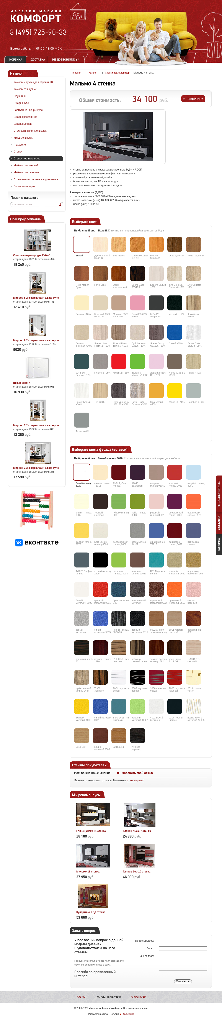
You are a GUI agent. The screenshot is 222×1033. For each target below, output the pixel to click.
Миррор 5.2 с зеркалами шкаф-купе (36, 297)
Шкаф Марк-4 (21, 382)
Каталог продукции (109, 997)
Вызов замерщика (25, 186)
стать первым (135, 780)
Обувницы (20, 96)
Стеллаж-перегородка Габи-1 (32, 255)
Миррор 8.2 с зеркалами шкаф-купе (36, 340)
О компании (138, 997)
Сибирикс (128, 1014)
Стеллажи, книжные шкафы (30, 130)
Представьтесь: (144, 940)
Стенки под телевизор (27, 158)
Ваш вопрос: (147, 956)
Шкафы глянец (23, 123)
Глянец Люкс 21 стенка (91, 831)
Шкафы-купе (21, 103)
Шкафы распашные (25, 116)
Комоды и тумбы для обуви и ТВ (33, 82)
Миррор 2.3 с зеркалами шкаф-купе (36, 467)
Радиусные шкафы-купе (28, 109)
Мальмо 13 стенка (88, 871)
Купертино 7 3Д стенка (90, 912)
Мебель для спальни (26, 172)
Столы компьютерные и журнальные (36, 179)
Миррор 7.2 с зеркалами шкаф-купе (36, 425)
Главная (81, 997)
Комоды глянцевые (25, 89)
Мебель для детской (26, 165)
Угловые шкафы (23, 137)
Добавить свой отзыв (137, 773)
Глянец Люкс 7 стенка (137, 831)
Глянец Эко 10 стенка (136, 871)
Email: (151, 948)
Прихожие (20, 144)
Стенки (18, 151)
